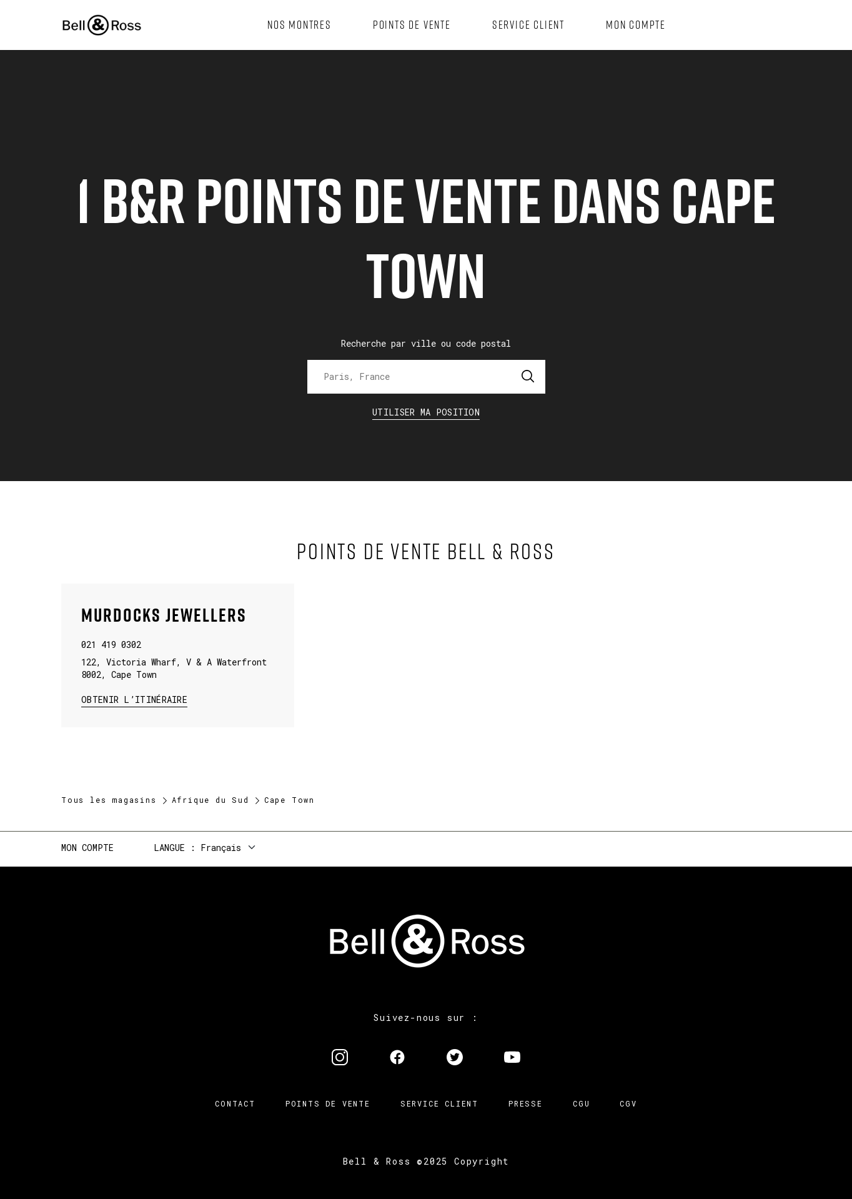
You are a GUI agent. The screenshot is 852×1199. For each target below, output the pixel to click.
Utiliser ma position (426, 412)
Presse (525, 1103)
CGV (628, 1103)
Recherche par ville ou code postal (426, 343)
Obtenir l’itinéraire (134, 698)
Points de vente (327, 1103)
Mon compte (87, 847)
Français (221, 847)
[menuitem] (299, 25)
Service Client (439, 1103)
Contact (235, 1103)
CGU (581, 1103)
